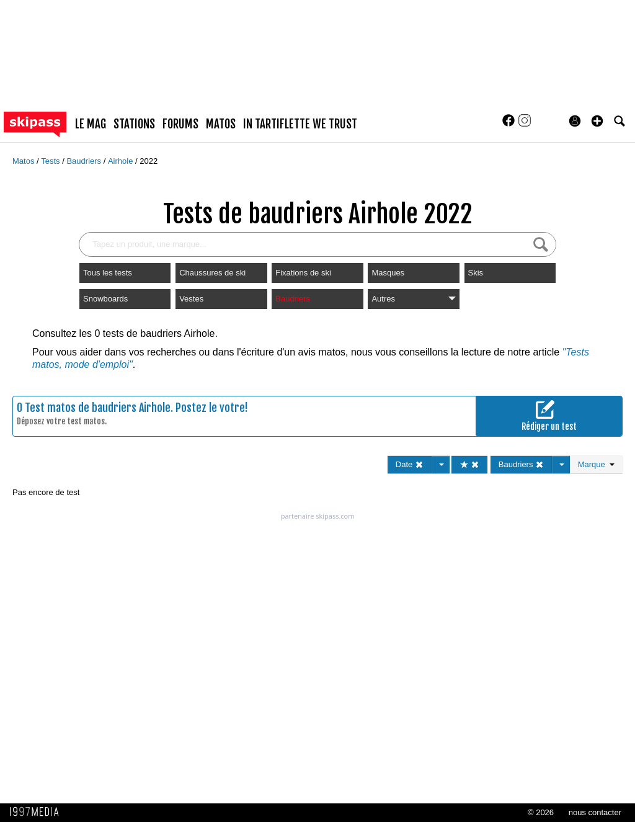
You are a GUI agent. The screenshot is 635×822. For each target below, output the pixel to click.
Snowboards (105, 298)
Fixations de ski (303, 272)
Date (410, 464)
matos (221, 124)
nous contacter (595, 812)
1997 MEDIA (37, 812)
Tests (51, 161)
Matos (24, 161)
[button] (597, 121)
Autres (413, 298)
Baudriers (84, 161)
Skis (476, 272)
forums (180, 124)
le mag (90, 124)
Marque (596, 464)
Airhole (121, 161)
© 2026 (541, 812)
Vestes (191, 298)
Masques (387, 272)
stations (134, 124)
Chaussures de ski (212, 272)
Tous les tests (107, 272)
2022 (149, 161)
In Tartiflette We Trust (300, 124)
